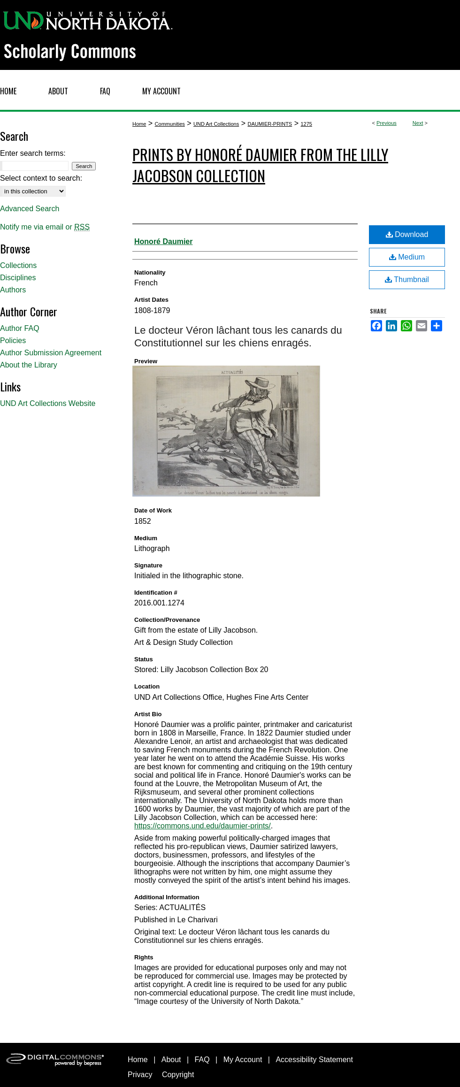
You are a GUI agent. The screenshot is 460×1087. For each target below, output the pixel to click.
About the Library (28, 365)
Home (139, 124)
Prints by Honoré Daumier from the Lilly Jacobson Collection (260, 164)
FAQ (202, 1060)
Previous (386, 123)
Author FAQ (19, 328)
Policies (13, 340)
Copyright (178, 1075)
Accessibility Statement (314, 1060)
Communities (170, 124)
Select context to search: (41, 178)
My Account (242, 1060)
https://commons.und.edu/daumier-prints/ (202, 826)
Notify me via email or (45, 227)
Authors (13, 290)
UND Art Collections (216, 124)
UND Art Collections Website (47, 403)
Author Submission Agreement (50, 353)
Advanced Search (29, 209)
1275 (306, 124)
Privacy (140, 1075)
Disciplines (18, 278)
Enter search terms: (33, 153)
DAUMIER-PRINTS (269, 124)
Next (418, 123)
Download (407, 234)
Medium (407, 257)
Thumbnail (407, 279)
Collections (18, 265)
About (171, 1060)
